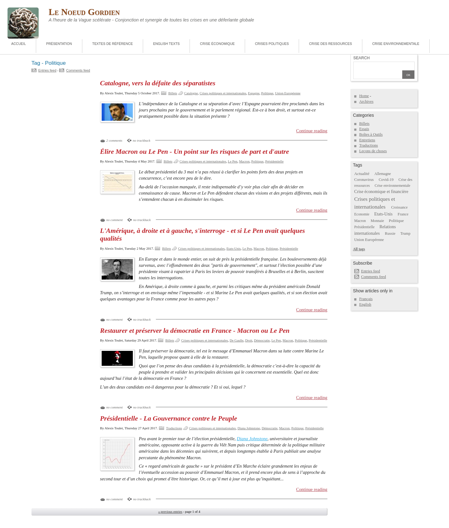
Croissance (399, 207)
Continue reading (311, 130)
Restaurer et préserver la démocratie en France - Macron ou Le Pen (195, 330)
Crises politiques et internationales (223, 93)
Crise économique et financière (381, 191)
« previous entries (170, 511)
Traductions (174, 428)
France (403, 214)
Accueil (18, 43)
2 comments (114, 140)
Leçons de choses (373, 151)
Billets (172, 93)
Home (364, 96)
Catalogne (191, 93)
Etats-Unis (233, 248)
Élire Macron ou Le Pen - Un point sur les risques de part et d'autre (194, 151)
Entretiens (367, 140)
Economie (361, 214)
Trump (405, 233)
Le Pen (232, 161)
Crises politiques (272, 43)
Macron (244, 161)
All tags (359, 249)
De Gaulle (236, 340)
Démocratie (262, 340)
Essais (364, 129)
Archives (366, 101)
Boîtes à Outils (371, 134)
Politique (267, 93)
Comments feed (78, 70)
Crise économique (217, 43)
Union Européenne (288, 93)
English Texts (166, 43)
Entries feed (47, 70)
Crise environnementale (395, 43)
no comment (114, 220)
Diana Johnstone (249, 428)
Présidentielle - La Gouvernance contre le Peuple (168, 418)
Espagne (253, 93)
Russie (390, 233)
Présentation (59, 43)
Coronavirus (364, 179)
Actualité (361, 173)
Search (361, 58)
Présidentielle (274, 161)
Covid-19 (386, 179)
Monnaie (377, 221)
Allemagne (382, 174)
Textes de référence (112, 43)
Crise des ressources (330, 43)
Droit (248, 340)
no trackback (141, 140)
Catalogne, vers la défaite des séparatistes (157, 83)
